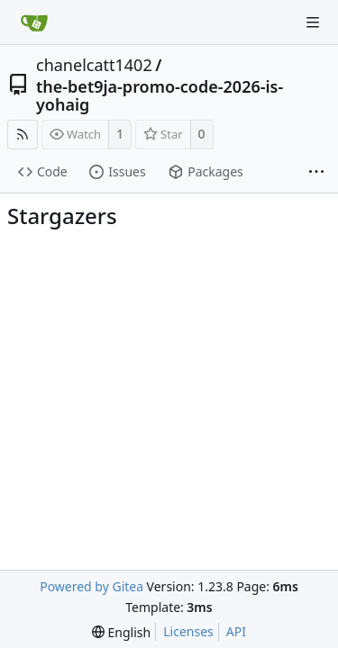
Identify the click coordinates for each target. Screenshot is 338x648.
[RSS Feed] (22, 134)
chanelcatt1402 (94, 65)
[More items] (316, 173)
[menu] (121, 632)
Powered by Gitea (91, 586)
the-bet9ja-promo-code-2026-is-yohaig (159, 95)
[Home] (34, 22)
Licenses (188, 631)
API (236, 631)
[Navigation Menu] (313, 22)
